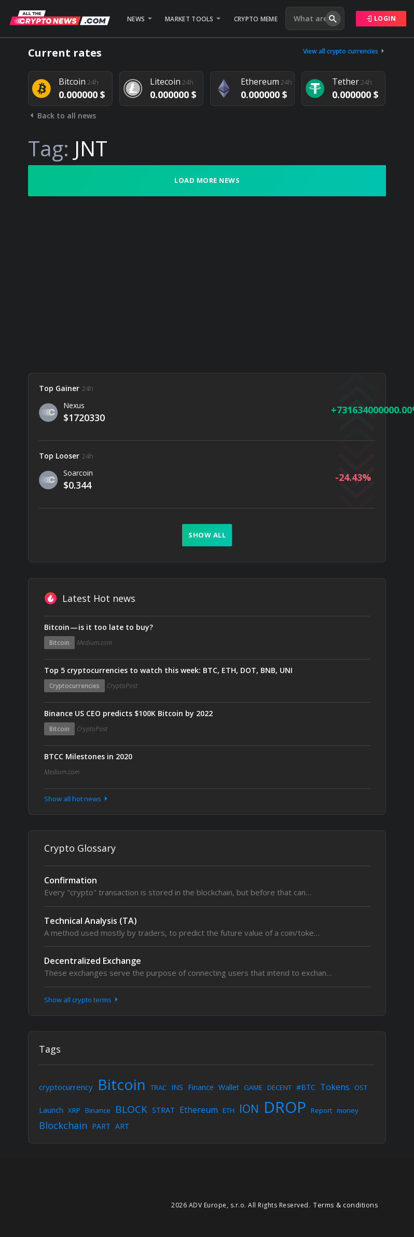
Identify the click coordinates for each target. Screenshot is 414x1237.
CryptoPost (122, 685)
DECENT (279, 1087)
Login (381, 18)
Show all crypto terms (82, 999)
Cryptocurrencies (74, 685)
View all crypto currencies (344, 51)
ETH (228, 1110)
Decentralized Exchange (92, 960)
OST (360, 1087)
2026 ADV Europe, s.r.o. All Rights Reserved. (240, 1205)
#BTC (305, 1087)
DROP (285, 1107)
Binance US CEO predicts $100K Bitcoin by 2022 (128, 713)
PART (101, 1126)
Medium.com (94, 642)
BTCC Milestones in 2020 (88, 756)
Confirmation (70, 880)
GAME (253, 1087)
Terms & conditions (345, 1204)
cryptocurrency (66, 1087)
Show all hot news (76, 798)
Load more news (207, 180)
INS (177, 1087)
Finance (201, 1087)
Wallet (228, 1087)
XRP (74, 1110)
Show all (207, 535)
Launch (51, 1110)
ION (249, 1108)
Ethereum (199, 1109)
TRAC (158, 1087)
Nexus (74, 405)
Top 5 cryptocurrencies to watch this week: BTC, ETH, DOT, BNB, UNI (168, 670)
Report (321, 1110)
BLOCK (131, 1109)
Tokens (335, 1087)
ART (122, 1126)
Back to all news (62, 115)
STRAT (163, 1110)
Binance (98, 1110)
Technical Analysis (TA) (90, 920)
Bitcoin (59, 642)
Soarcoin (78, 473)
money (347, 1110)
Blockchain (63, 1125)
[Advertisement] (207, 284)
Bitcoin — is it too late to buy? (98, 627)
